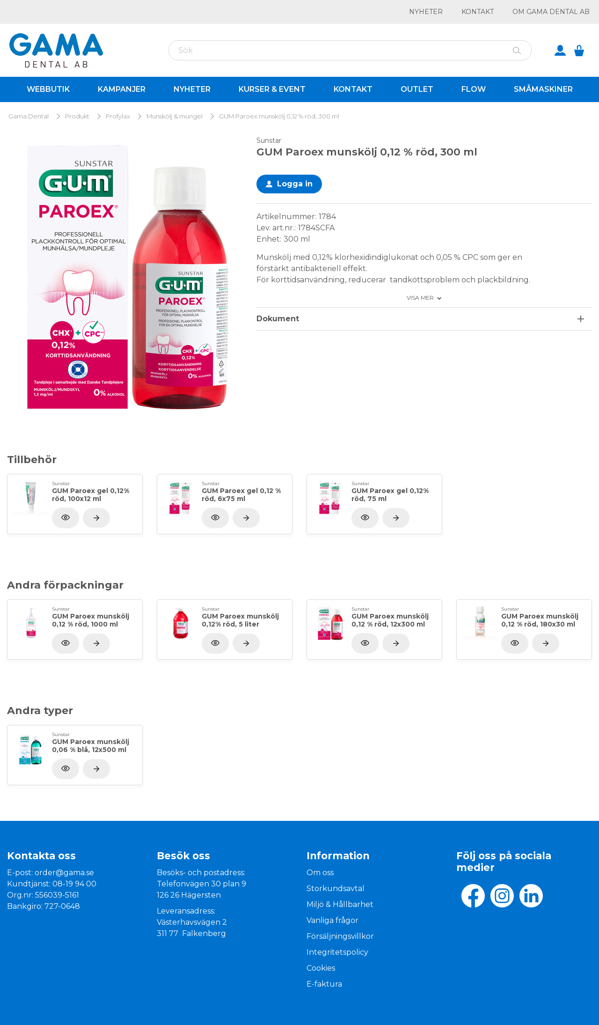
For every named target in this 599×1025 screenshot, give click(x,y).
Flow (473, 89)
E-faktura (324, 984)
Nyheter (426, 11)
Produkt (77, 116)
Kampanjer (122, 89)
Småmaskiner (543, 89)
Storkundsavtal (336, 888)
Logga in (295, 183)
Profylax (118, 116)
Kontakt (477, 11)
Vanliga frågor (332, 920)
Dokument (277, 318)
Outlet (417, 89)
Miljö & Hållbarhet (340, 904)
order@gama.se (64, 872)
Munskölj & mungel (174, 116)
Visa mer (420, 298)
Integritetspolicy (337, 952)
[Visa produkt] (96, 518)
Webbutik (48, 89)
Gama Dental (28, 116)
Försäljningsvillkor (340, 936)
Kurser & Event (272, 89)
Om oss (320, 872)
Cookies (321, 968)
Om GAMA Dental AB (551, 11)
